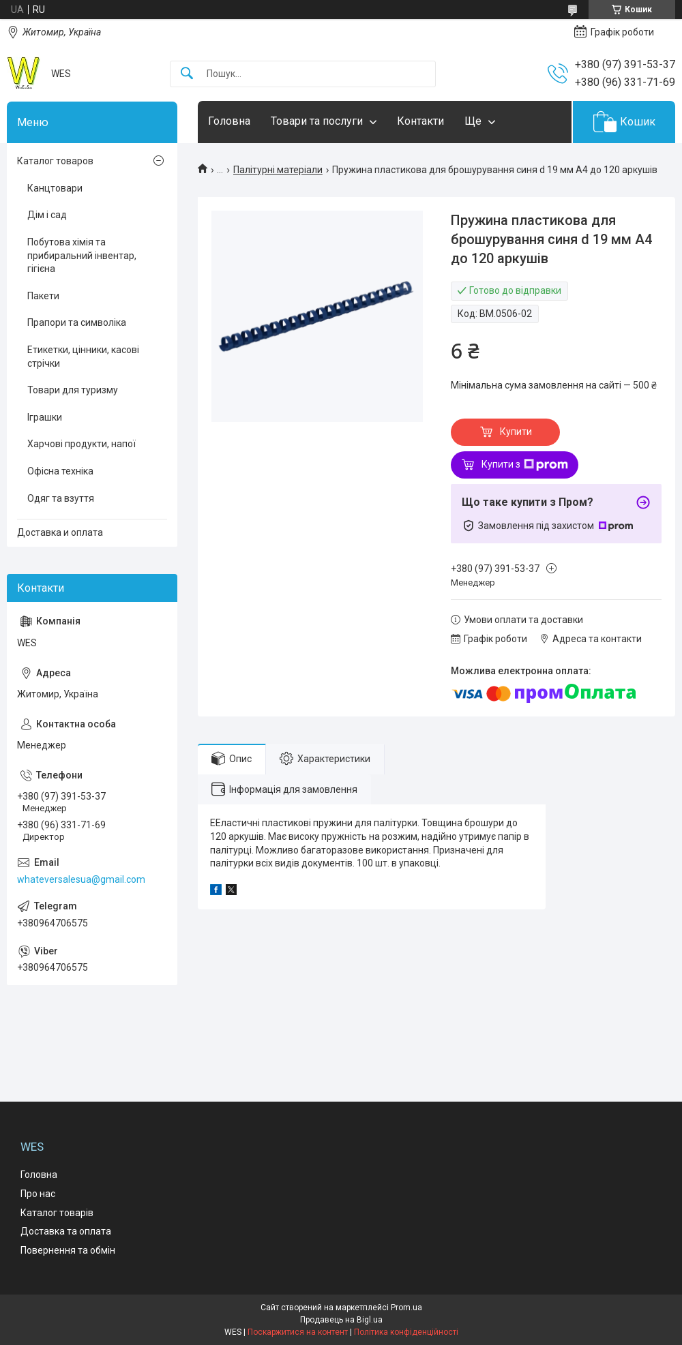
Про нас (37, 1193)
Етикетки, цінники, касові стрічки (83, 356)
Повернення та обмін (67, 1250)
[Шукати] (186, 74)
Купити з (524, 465)
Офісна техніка (60, 471)
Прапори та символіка (76, 322)
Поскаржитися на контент (298, 1332)
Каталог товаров (55, 160)
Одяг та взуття (60, 498)
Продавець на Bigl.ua (341, 1320)
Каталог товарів (56, 1212)
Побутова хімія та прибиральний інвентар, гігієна (81, 255)
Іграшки (44, 417)
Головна (229, 121)
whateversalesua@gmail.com (81, 879)
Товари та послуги (317, 121)
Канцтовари (55, 188)
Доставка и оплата (60, 532)
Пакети (43, 295)
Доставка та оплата (65, 1231)
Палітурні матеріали (278, 169)
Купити (516, 431)
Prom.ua (406, 1307)
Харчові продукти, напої (81, 443)
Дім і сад (47, 214)
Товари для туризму (72, 389)
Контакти (420, 121)
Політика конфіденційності (406, 1332)
